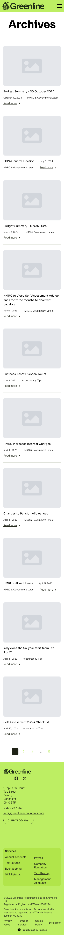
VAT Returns (12, 874)
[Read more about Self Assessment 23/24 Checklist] (12, 733)
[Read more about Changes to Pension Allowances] (12, 525)
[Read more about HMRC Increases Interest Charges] (12, 455)
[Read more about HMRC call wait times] (48, 589)
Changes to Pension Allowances (25, 513)
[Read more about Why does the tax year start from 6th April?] (12, 664)
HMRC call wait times (18, 583)
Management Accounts (42, 880)
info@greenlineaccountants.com (23, 813)
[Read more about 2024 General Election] (48, 167)
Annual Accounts (15, 857)
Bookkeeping (13, 868)
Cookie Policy (39, 922)
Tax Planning (42, 873)
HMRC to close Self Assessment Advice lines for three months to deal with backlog (31, 300)
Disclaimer (55, 922)
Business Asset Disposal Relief (24, 374)
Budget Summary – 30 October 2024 (28, 91)
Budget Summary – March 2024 (25, 226)
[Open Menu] (59, 6)
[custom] (16, 778)
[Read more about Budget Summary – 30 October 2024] (12, 103)
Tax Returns (12, 862)
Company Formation (40, 865)
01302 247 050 (13, 808)
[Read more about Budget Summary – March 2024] (12, 237)
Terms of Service (23, 922)
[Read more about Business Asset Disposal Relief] (12, 385)
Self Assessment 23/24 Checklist (26, 722)
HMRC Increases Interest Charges (27, 444)
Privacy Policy (7, 922)
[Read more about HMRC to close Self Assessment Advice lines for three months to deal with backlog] (12, 316)
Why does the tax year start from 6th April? (28, 650)
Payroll (38, 858)
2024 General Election (18, 161)
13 (49, 751)
